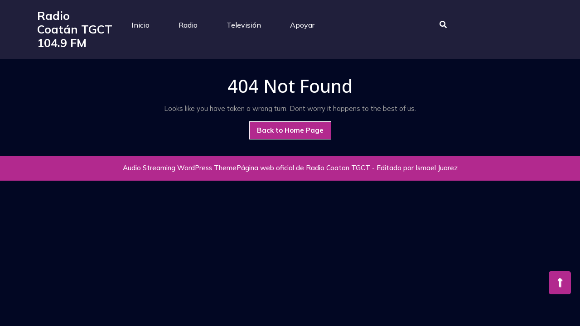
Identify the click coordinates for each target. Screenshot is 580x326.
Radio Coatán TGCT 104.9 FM (74, 29)
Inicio (140, 24)
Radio (188, 24)
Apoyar (302, 24)
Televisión (244, 24)
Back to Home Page (294, 132)
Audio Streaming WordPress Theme (180, 167)
